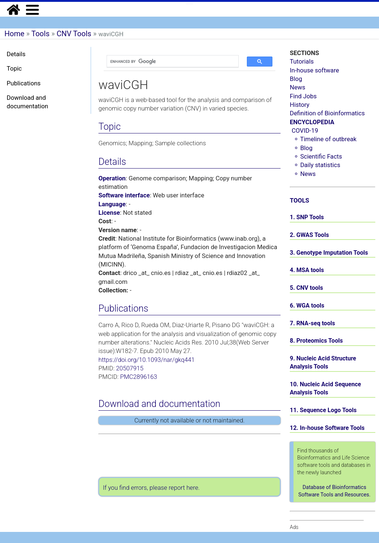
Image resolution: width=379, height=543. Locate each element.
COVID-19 (305, 130)
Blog (296, 78)
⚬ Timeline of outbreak (325, 139)
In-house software (314, 70)
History (299, 104)
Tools (40, 33)
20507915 (130, 368)
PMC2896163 (138, 376)
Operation (111, 178)
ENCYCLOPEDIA (312, 122)
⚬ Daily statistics (317, 165)
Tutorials (302, 61)
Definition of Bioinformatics (327, 113)
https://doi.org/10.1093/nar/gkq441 (146, 359)
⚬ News (305, 173)
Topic (14, 68)
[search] (169, 61)
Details (16, 54)
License (109, 212)
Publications (24, 83)
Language (112, 204)
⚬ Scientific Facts (318, 156)
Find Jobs (303, 96)
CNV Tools (74, 33)
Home (14, 33)
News (297, 87)
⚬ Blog (303, 148)
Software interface (124, 195)
